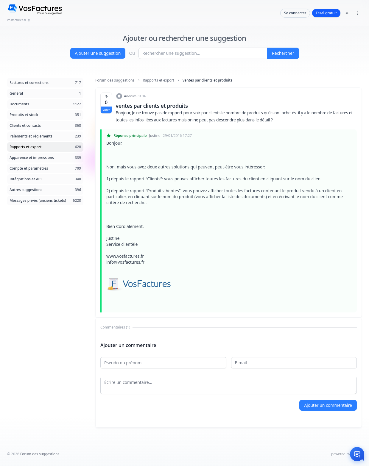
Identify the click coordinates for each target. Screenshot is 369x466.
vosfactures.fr (18, 20)
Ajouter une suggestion (98, 53)
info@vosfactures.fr (125, 262)
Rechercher (283, 53)
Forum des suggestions (115, 80)
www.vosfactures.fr (125, 256)
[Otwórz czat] (357, 454)
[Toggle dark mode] (347, 13)
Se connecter (295, 12)
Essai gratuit (326, 12)
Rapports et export (158, 80)
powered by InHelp (346, 453)
